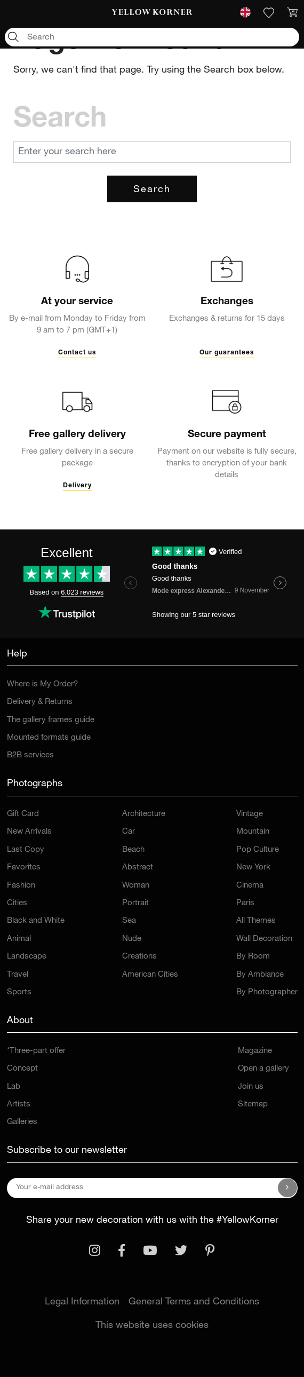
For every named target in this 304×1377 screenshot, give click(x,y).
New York (253, 868)
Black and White (36, 921)
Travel (17, 975)
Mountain (252, 832)
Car (128, 832)
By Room (253, 957)
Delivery (77, 485)
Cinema (249, 886)
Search (152, 190)
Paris (245, 903)
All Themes (256, 921)
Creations (139, 957)
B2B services (30, 755)
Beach (133, 850)
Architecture (143, 814)
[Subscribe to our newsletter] (287, 1188)
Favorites (24, 868)
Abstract (137, 868)
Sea (129, 921)
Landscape (26, 957)
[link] (152, 12)
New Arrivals (29, 832)
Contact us (77, 353)
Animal (19, 939)
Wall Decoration (264, 939)
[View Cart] (292, 13)
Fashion (21, 886)
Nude (131, 939)
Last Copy (25, 850)
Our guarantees (226, 353)
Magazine (255, 1051)
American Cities (150, 975)
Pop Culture (257, 850)
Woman (135, 886)
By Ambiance (260, 975)
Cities (17, 903)
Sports (19, 992)
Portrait (135, 903)
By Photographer (267, 992)
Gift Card (23, 814)
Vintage (249, 814)
